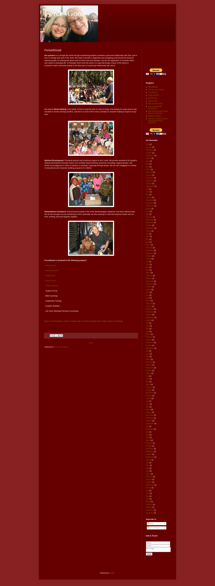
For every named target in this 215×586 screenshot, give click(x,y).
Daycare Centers (52, 270)
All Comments (153, 528)
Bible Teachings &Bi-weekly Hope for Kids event (158, 112)
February (149, 172)
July (147, 189)
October (149, 153)
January (149, 147)
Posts (150, 524)
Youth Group (50, 281)
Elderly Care (50, 276)
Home (91, 343)
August (148, 158)
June (147, 161)
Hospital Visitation (154, 116)
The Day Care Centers (156, 90)
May (147, 164)
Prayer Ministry (52, 286)
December (149, 178)
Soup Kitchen (50, 265)
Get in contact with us (74, 321)
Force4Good (65, 13)
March (148, 169)
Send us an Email (115, 321)
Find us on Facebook (53, 321)
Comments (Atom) (61, 347)
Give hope (101, 321)
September (150, 155)
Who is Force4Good (155, 104)
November (149, 150)
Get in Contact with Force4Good (155, 107)
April (147, 144)
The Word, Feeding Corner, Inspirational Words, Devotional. (158, 121)
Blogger (112, 574)
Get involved (90, 321)
